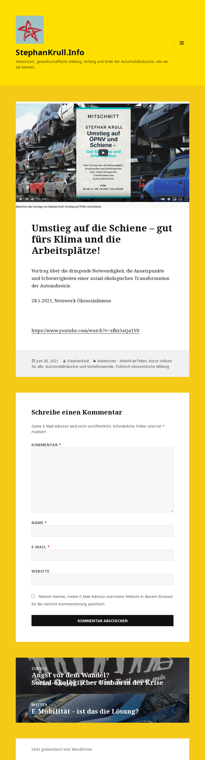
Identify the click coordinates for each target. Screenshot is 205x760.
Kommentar (46, 444)
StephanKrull (78, 360)
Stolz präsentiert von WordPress (61, 749)
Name (39, 522)
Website (40, 571)
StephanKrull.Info (50, 52)
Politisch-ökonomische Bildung (142, 366)
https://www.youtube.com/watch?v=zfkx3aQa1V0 (85, 330)
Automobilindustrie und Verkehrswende (79, 366)
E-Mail (40, 546)
